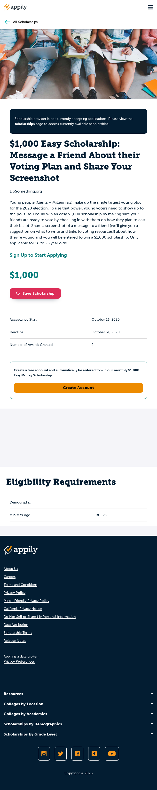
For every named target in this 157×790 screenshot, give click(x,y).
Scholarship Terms (18, 633)
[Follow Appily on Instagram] (44, 754)
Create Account (78, 387)
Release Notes (15, 641)
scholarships (25, 124)
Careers (10, 577)
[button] (19, 293)
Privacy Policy (14, 593)
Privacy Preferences (19, 661)
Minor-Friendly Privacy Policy (26, 601)
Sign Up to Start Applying (38, 255)
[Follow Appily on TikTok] (94, 754)
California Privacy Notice (23, 609)
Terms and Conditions (20, 585)
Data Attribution (16, 625)
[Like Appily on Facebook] (77, 754)
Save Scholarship (35, 293)
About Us (11, 569)
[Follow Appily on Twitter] (61, 754)
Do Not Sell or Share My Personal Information (40, 617)
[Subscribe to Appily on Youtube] (112, 754)
